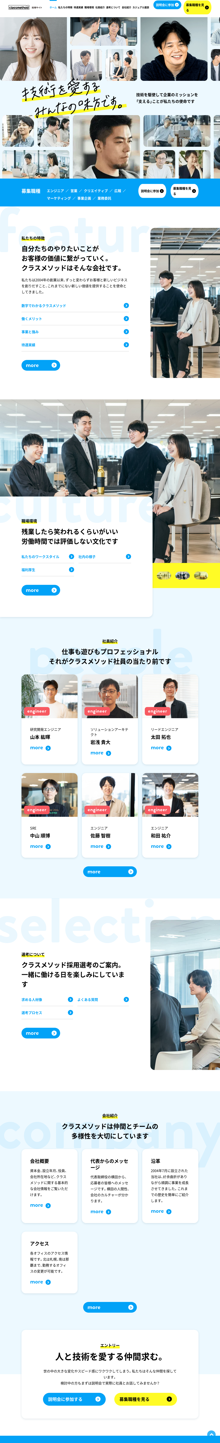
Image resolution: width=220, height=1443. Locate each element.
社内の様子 (104, 556)
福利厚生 (47, 569)
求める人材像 (47, 999)
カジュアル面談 (141, 7)
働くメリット (75, 318)
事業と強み (75, 331)
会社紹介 (126, 7)
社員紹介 (100, 7)
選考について (113, 7)
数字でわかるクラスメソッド (75, 305)
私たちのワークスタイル (47, 556)
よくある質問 (103, 999)
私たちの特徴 (65, 7)
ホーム (53, 7)
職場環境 (89, 7)
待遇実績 (78, 7)
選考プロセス (47, 1012)
